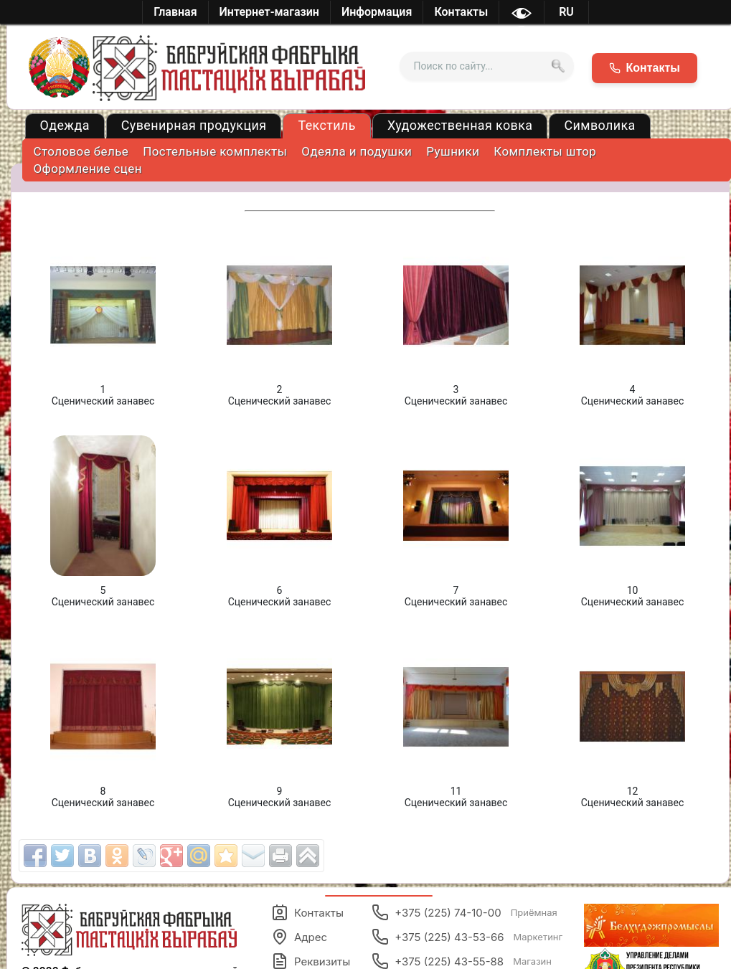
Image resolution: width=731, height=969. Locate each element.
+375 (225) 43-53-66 (467, 936)
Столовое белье (81, 151)
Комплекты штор (545, 151)
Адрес (299, 936)
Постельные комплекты (215, 151)
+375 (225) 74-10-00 (464, 912)
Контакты (307, 912)
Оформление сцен (88, 168)
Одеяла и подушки (356, 151)
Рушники (452, 151)
